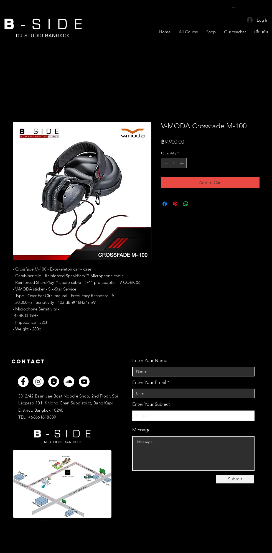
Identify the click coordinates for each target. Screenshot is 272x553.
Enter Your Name (149, 360)
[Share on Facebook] (164, 203)
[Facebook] (23, 381)
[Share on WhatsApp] (185, 203)
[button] (235, 7)
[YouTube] (84, 381)
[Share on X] (196, 203)
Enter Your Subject (151, 404)
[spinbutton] (174, 163)
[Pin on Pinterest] (175, 203)
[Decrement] (165, 163)
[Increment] (182, 163)
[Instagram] (38, 381)
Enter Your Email (149, 382)
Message (141, 429)
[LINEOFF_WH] (53, 381)
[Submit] (235, 479)
